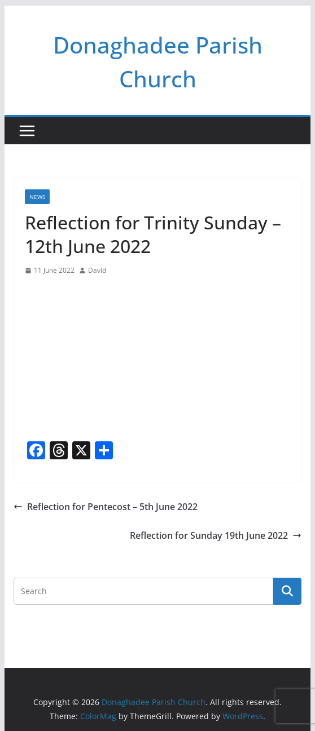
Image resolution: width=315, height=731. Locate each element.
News (37, 197)
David (97, 270)
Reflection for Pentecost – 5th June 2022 (106, 506)
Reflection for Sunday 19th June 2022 (215, 535)
